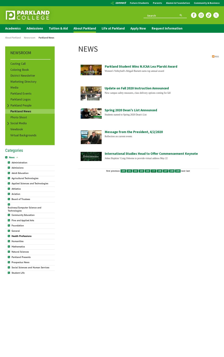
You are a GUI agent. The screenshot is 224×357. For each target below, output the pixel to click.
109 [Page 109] (178, 171)
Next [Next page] (183, 171)
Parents (157, 2)
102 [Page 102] (135, 171)
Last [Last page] (188, 171)
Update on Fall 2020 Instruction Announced (137, 88)
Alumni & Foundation (178, 2)
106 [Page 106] (159, 171)
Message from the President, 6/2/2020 (134, 132)
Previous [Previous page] (115, 171)
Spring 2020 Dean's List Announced (131, 110)
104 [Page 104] (147, 171)
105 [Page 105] (153, 171)
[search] (158, 15)
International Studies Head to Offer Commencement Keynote (151, 153)
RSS (215, 56)
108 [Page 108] (171, 171)
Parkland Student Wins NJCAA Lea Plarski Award (141, 66)
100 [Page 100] (123, 171)
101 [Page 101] (129, 171)
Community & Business (207, 2)
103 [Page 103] (141, 171)
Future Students (139, 2)
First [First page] (108, 171)
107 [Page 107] (165, 171)
